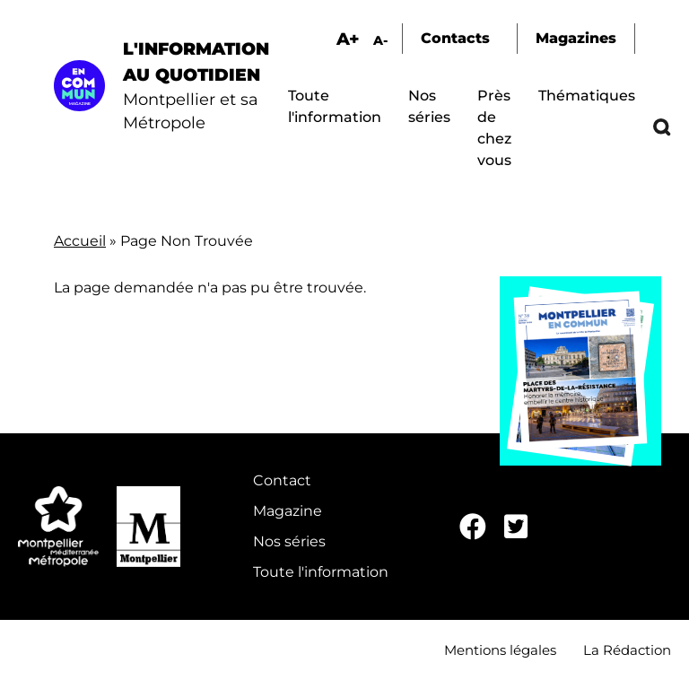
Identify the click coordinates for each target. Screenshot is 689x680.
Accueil (80, 240)
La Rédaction (627, 649)
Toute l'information (320, 571)
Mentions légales (500, 649)
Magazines (576, 38)
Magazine (287, 510)
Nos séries (289, 541)
